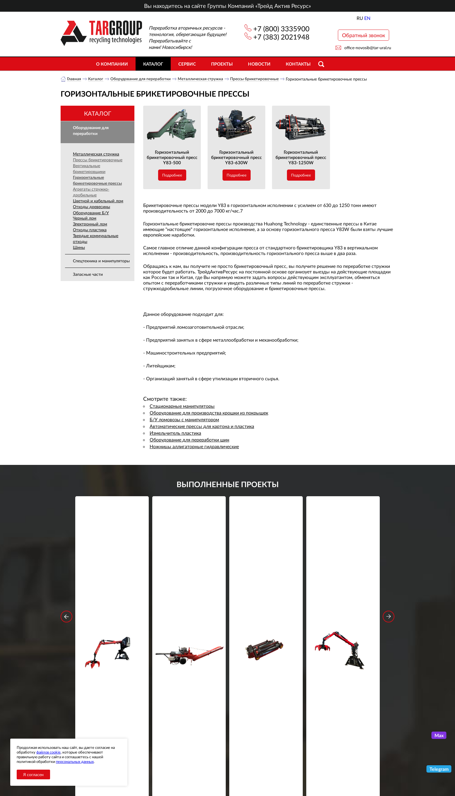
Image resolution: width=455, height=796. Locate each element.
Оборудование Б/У (91, 212)
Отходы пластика (90, 229)
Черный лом (84, 218)
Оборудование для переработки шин (189, 440)
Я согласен (33, 774)
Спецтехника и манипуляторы (101, 261)
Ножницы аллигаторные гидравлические (194, 446)
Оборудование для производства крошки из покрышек (209, 413)
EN (367, 18)
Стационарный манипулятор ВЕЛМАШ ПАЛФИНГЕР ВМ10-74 (343, 586)
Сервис (187, 63)
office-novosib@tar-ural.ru (367, 47)
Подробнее (172, 175)
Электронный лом (90, 224)
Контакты (298, 63)
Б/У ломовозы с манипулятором (184, 419)
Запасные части (88, 274)
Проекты (222, 63)
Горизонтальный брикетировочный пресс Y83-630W (236, 157)
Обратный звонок (363, 35)
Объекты (167, 750)
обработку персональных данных (173, 693)
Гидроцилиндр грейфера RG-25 (266, 582)
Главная (74, 78)
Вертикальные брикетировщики (89, 168)
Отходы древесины (91, 206)
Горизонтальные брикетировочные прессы (97, 180)
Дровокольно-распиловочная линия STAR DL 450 (189, 586)
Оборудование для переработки (141, 78)
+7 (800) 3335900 (281, 28)
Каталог (153, 63)
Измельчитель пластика (175, 433)
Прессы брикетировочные (257, 78)
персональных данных (75, 761)
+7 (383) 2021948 (281, 36)
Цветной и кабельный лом (98, 200)
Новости (259, 63)
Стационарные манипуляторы (182, 406)
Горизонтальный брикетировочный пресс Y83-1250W (301, 157)
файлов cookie (48, 752)
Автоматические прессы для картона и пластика (202, 426)
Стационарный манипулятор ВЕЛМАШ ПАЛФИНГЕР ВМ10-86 (112, 586)
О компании (112, 63)
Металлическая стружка (202, 78)
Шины (79, 247)
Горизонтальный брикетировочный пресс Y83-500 (172, 157)
